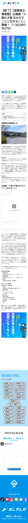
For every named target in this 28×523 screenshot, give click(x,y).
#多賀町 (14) (9, 412)
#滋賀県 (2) (19, 422)
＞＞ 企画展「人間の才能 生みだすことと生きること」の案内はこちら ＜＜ (13, 267)
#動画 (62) (8, 391)
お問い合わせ (17, 516)
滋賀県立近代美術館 (6, 285)
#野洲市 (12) (9, 415)
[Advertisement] (14, 75)
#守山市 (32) (9, 398)
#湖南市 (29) (20, 398)
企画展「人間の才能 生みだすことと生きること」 (14, 118)
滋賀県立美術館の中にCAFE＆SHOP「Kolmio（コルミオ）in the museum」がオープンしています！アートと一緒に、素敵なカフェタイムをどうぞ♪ (14, 180)
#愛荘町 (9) (20, 415)
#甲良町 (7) (9, 419)
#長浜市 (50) (20, 394)
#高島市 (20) (9, 408)
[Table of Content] (24, 114)
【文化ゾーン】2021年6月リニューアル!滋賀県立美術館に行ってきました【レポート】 (14, 159)
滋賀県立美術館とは (8, 116)
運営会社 (9, 516)
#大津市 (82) (20, 387)
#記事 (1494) (8, 383)
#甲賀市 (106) (20, 383)
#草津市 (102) (8, 387)
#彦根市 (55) (9, 394)
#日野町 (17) (20, 408)
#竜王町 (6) (19, 419)
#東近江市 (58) (19, 391)
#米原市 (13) (20, 412)
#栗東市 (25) (14, 401)
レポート (3, 34)
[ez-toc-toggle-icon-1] (23, 114)
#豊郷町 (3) (9, 422)
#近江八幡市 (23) (14, 405)
